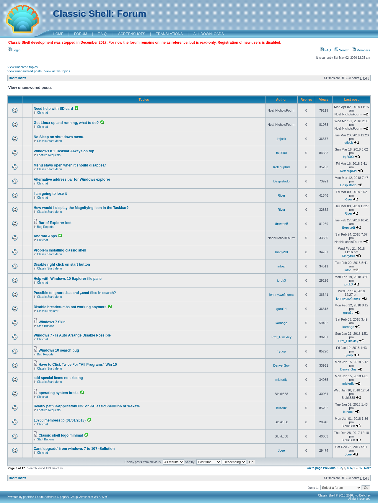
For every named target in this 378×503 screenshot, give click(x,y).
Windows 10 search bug (59, 350)
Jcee (281, 450)
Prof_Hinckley (281, 337)
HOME (58, 34)
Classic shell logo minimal (61, 435)
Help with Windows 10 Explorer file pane (68, 279)
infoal (281, 266)
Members (361, 50)
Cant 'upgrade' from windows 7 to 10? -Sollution (74, 449)
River (281, 195)
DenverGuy (281, 365)
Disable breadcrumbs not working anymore (70, 307)
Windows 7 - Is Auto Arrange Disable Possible (72, 335)
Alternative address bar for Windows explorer (72, 179)
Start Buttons (45, 326)
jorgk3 (281, 280)
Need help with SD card (53, 109)
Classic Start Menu (49, 141)
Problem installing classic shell (60, 250)
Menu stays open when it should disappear (70, 165)
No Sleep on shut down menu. (59, 137)
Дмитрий (281, 224)
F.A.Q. (102, 34)
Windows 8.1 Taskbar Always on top (64, 151)
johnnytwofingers (281, 294)
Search (342, 50)
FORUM (80, 34)
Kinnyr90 (281, 252)
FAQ (325, 50)
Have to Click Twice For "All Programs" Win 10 (78, 364)
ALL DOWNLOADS (208, 34)
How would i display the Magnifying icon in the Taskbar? (81, 208)
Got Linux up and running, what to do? (66, 123)
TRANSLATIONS (169, 34)
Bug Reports (45, 226)
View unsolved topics (22, 67)
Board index (17, 78)
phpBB (27, 497)
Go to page (314, 468)
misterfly (282, 379)
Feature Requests (49, 155)
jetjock (281, 139)
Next (367, 468)
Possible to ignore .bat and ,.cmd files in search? (75, 293)
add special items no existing (58, 378)
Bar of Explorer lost (55, 223)
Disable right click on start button (62, 264)
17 (361, 468)
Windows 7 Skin (52, 322)
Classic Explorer (47, 311)
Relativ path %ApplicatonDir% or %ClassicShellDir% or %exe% (87, 406)
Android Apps (45, 236)
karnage (281, 323)
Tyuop (281, 351)
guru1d (281, 309)
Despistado (281, 181)
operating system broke (59, 393)
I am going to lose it (50, 194)
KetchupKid (281, 167)
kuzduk (281, 408)
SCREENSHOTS (131, 34)
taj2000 (281, 153)
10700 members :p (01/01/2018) (60, 420)
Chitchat (42, 112)
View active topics (57, 71)
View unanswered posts (24, 71)
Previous (329, 468)
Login (14, 50)
